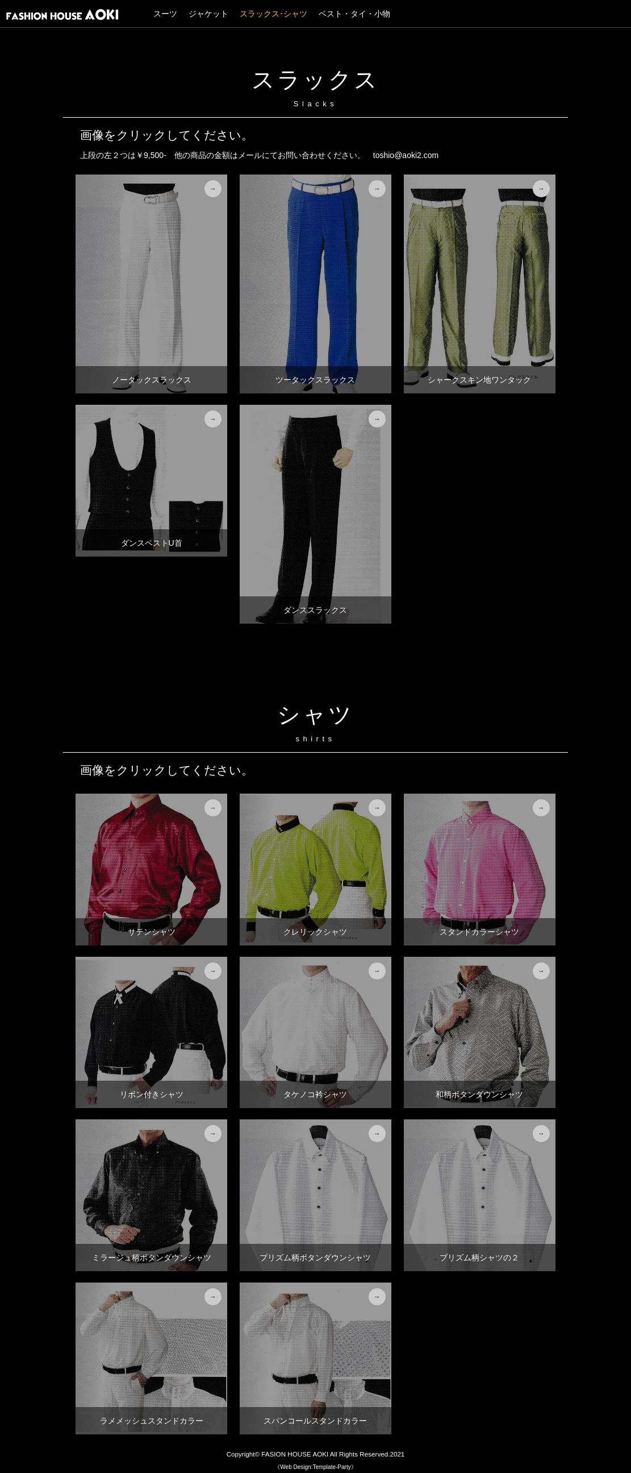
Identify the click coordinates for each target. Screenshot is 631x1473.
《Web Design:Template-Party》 (315, 1467)
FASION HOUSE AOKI (294, 1454)
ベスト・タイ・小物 (354, 13)
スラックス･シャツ (273, 13)
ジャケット (208, 13)
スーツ (165, 13)
